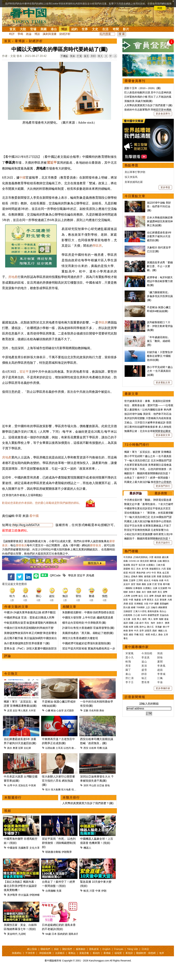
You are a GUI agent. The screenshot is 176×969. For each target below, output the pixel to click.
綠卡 (141, 623)
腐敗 (144, 584)
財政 (169, 596)
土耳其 (59, 748)
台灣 (9, 785)
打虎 (154, 584)
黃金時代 (12, 933)
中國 (22, 177)
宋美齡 (158, 627)
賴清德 (157, 557)
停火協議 (23, 894)
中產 (131, 599)
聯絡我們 (45, 949)
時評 (12, 33)
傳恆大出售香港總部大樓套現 (80, 638)
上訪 (147, 607)
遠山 (144, 661)
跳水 (9, 748)
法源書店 (60, 953)
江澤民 (139, 580)
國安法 (166, 561)
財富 (125, 599)
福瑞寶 (118, 953)
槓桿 (154, 592)
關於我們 (67, 949)
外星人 (154, 634)
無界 (161, 953)
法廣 (155, 588)
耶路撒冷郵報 (53, 851)
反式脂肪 (69, 710)
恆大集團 (55, 789)
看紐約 (96, 953)
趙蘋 (160, 669)
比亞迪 (100, 785)
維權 (133, 607)
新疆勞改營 (153, 615)
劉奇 (131, 630)
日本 (54, 933)
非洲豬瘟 (138, 603)
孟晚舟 (134, 576)
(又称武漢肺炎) (140, 557)
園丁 (128, 669)
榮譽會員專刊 (135, 81)
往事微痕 (137, 588)
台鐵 (159, 561)
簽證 (125, 623)
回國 (131, 623)
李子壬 (129, 682)
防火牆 (126, 607)
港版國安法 (154, 568)
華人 (139, 619)
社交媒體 (162, 588)
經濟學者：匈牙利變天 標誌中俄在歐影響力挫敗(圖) (160, 281)
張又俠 (142, 565)
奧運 (15, 748)
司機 (99, 748)
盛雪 (144, 669)
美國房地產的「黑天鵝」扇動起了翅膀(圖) (88, 633)
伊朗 (103, 890)
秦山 (128, 673)
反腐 (149, 584)
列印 (93, 56)
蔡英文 (150, 599)
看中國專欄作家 (137, 647)
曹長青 (145, 682)
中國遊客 (12, 847)
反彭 (15, 710)
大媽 (169, 599)
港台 (54, 29)
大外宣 (32, 710)
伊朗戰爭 (67, 851)
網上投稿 (32, 949)
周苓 (128, 665)
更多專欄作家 (163, 688)
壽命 (101, 710)
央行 (144, 592)
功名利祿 (94, 710)
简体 (72, 56)
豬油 (53, 710)
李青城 (161, 673)
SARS (144, 615)
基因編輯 (164, 603)
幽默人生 (162, 630)
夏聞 (160, 661)
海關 (161, 619)
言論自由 (164, 615)
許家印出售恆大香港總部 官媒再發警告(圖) (88, 627)
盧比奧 (165, 557)
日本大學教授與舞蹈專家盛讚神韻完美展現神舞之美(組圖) (160, 221)
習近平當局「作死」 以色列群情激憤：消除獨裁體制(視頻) (59, 842)
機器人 (87, 847)
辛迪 (160, 682)
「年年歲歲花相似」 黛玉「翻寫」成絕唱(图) (158, 341)
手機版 (64, 56)
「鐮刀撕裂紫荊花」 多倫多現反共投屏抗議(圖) (160, 296)
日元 (146, 596)
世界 (85, 29)
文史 (95, 29)
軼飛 (128, 661)
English (106, 949)
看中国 (30, 15)
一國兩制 (127, 588)
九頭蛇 (22, 933)
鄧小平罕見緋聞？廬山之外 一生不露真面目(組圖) (160, 371)
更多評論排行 (163, 542)
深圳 (86, 785)
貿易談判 (167, 576)
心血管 (60, 710)
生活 (105, 29)
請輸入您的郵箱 (149, 703)
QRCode (55, 575)
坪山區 (92, 785)
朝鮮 (125, 592)
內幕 (161, 580)
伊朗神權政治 (37, 894)
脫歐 (138, 592)
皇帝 (141, 630)
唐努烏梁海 (153, 611)
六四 (163, 568)
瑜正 (144, 678)
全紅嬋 (27, 748)
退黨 (169, 568)
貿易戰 (126, 565)
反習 (9, 710)
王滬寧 (132, 580)
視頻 (7, 811)
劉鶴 (125, 580)
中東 (98, 890)
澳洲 (167, 623)
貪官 (133, 584)
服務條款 (80, 949)
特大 (100, 56)
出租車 (92, 748)
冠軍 (20, 748)
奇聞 (116, 29)
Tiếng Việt (132, 949)
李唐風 (161, 665)
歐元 (141, 596)
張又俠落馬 (131, 177)
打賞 (79, 56)
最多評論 (135, 493)
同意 (159, 8)
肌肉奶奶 (62, 933)
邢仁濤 (129, 678)
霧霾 (156, 603)
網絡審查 (162, 607)
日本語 (145, 949)
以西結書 (50, 748)
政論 (28, 33)
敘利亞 (75, 748)
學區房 (97, 245)
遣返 (166, 619)
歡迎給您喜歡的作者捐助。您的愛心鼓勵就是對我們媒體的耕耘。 (42, 502)
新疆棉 (126, 568)
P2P (151, 603)
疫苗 (125, 572)
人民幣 (126, 596)
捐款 (56, 949)
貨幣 (165, 592)
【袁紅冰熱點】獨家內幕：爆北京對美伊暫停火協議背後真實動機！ (20, 885)
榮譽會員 (21, 545)
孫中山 (142, 627)
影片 (126, 29)
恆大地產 (66, 789)
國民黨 (153, 561)
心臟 (47, 710)
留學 (155, 619)
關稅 (141, 576)
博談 (64, 29)
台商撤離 (50, 890)
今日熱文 (11, 673)
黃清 (144, 665)
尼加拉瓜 (23, 785)
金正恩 (165, 572)
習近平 (52, 162)
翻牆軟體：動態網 (146, 953)
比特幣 (134, 596)
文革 (166, 634)
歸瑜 (160, 657)
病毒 (125, 561)
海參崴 (137, 599)
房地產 (13, 277)
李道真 (145, 657)
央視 (134, 619)
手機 (136, 634)
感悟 (131, 634)
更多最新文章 (163, 435)
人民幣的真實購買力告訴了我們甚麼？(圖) (88, 803)
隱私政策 (94, 949)
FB (169, 588)
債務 (149, 592)
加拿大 (132, 592)
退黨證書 (84, 953)
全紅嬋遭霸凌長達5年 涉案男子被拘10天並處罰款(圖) (159, 236)
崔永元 (147, 580)
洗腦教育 (23, 847)
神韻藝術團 (45, 953)
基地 (107, 785)
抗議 (104, 748)
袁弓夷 (145, 568)
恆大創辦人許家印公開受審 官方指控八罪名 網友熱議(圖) (58, 780)
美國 (43, 29)
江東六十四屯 (140, 611)
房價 (125, 603)
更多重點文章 (163, 382)
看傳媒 (107, 953)
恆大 (47, 789)
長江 (133, 568)
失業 (59, 890)
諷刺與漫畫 (50, 33)
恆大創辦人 (78, 789)
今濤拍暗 (146, 653)
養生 (125, 638)
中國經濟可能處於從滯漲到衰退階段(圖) (86, 643)
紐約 (74, 29)
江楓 (160, 678)
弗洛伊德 (140, 572)
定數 (86, 710)
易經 (154, 630)
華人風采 (23, 710)
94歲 (48, 933)
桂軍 (131, 627)
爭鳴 (20, 33)
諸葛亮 (148, 630)
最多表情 (161, 493)
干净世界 (30, 953)
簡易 (160, 653)
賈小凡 (129, 657)
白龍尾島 (127, 615)
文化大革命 (35, 847)
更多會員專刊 (163, 113)
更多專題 (165, 187)
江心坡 (136, 615)
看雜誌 (71, 953)
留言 (86, 56)
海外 (153, 623)
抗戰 (136, 627)
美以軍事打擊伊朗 (135, 172)
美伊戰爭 (12, 894)
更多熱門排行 (163, 486)
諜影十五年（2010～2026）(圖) (142, 88)
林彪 (125, 630)
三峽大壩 (160, 565)
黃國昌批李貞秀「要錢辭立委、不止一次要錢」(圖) (160, 266)
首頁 (12, 29)
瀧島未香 (73, 933)
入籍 (136, 623)
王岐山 (126, 576)
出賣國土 (150, 565)
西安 (86, 748)
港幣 (151, 596)
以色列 (67, 748)
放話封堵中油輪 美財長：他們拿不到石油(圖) (159, 206)
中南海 (154, 580)
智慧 (125, 634)
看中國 (34, 516)
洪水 (138, 568)
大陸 (23, 29)
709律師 (140, 607)
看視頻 (129, 953)
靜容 (144, 673)
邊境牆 (147, 576)
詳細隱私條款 (35, 8)
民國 (125, 627)
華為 (159, 572)
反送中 (126, 584)
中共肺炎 (127, 557)
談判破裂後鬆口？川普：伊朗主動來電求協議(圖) (160, 326)
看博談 (20, 41)
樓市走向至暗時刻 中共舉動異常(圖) (84, 622)
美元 (160, 592)
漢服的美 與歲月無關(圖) (138, 101)
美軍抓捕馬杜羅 (134, 181)
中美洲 (32, 785)
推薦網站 (16, 953)
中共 (15, 785)
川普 (92, 890)
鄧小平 (166, 627)
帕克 (86, 890)
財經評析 (64, 33)
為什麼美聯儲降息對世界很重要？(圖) (27, 643)
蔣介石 (150, 627)
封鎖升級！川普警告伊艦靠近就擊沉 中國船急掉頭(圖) (160, 356)
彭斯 (153, 576)
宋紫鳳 (129, 653)
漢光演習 (144, 561)
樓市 (164, 596)
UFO (148, 572)
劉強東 (163, 599)
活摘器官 (127, 611)
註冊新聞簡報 (135, 697)
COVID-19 (134, 561)
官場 (33, 29)
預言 (142, 634)
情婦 (138, 584)
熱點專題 (131, 165)
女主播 (127, 619)
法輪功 (154, 607)
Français (118, 949)
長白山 (163, 611)
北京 (157, 599)
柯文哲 (132, 572)
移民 (144, 619)
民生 (147, 623)
